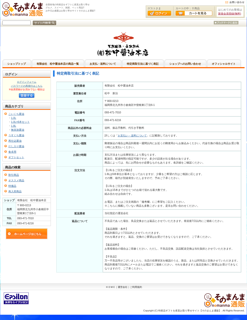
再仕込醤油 (15, 140)
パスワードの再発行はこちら (26, 86)
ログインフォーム (26, 82)
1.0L (13, 118)
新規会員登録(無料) (229, 13)
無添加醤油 (17, 129)
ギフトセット (16, 157)
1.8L (13, 125)
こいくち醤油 (16, 114)
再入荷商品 (15, 191)
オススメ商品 (16, 180)
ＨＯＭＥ (110, 287)
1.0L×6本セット (20, 121)
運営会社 (122, 287)
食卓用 (12, 151)
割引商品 (13, 175)
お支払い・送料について (132, 135)
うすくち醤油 (16, 135)
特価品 (12, 186)
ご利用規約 (136, 287)
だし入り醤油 (16, 146)
